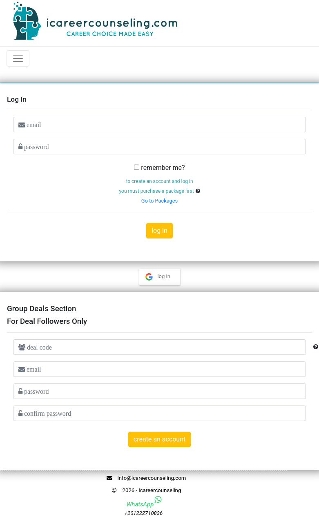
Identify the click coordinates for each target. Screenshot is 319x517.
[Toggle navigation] (18, 58)
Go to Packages (159, 201)
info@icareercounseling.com (144, 478)
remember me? (163, 168)
